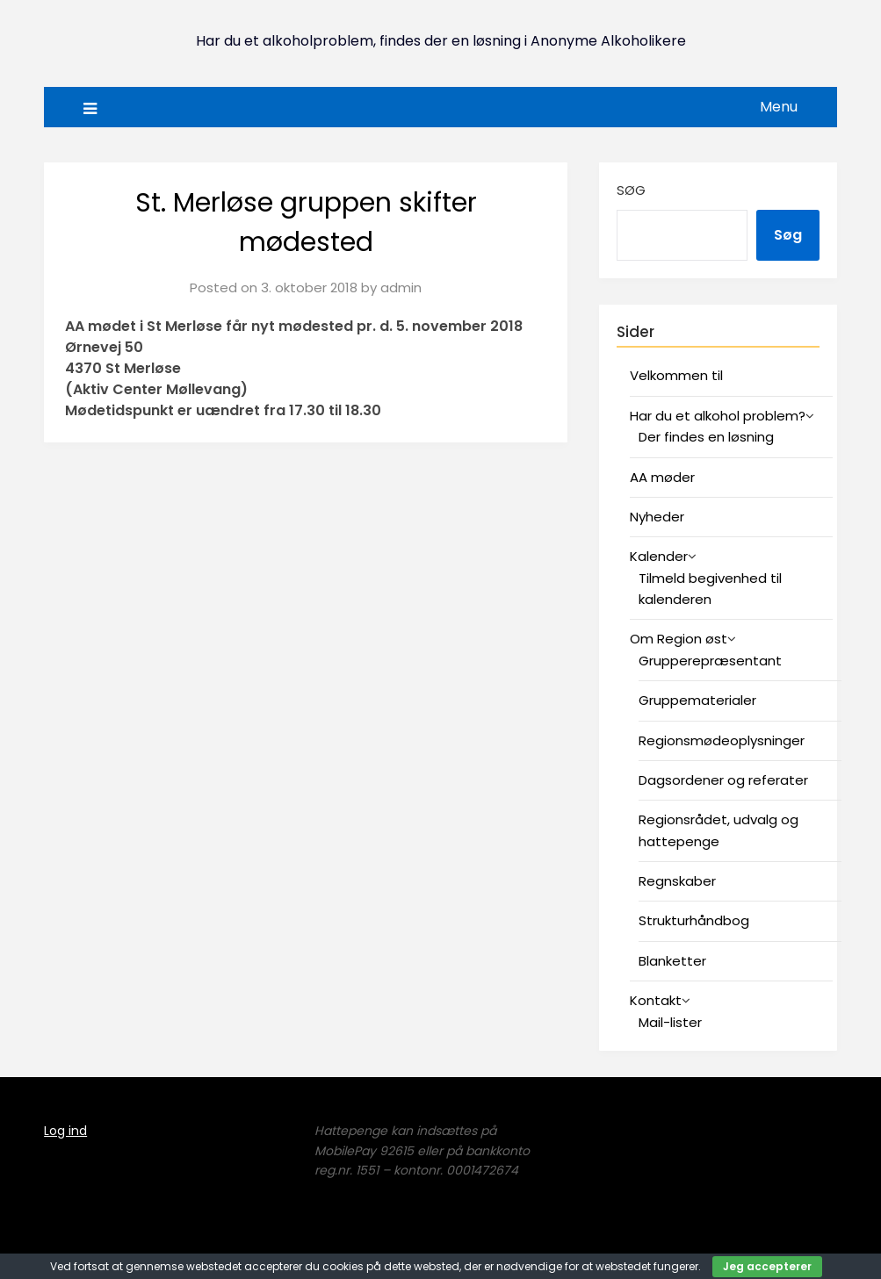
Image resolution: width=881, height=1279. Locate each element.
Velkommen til (676, 375)
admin (401, 287)
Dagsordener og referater (723, 780)
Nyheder (657, 516)
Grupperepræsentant (710, 660)
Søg (631, 190)
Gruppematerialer (697, 700)
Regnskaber (677, 881)
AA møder (662, 477)
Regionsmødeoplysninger (722, 740)
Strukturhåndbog (694, 920)
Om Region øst (678, 638)
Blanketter (672, 961)
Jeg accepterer (767, 1266)
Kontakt (656, 1000)
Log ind (65, 1130)
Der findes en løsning (706, 437)
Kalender (659, 556)
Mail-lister (670, 1022)
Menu (779, 107)
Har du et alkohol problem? (717, 415)
